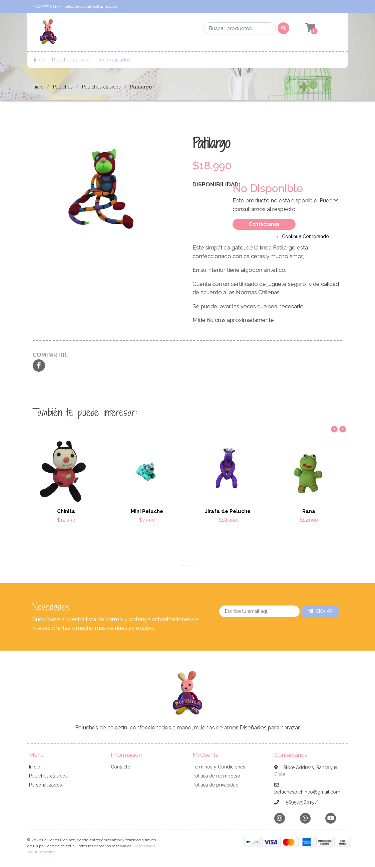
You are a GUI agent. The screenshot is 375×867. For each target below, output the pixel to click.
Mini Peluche (147, 511)
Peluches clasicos (71, 59)
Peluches (63, 87)
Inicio (39, 59)
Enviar (320, 611)
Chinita (66, 511)
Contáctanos (264, 224)
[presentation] (334, 429)
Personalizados (113, 59)
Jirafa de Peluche (228, 511)
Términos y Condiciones (219, 766)
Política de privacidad (216, 785)
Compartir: (50, 354)
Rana (308, 511)
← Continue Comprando (302, 236)
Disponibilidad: (210, 184)
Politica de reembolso (216, 775)
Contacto (120, 766)
